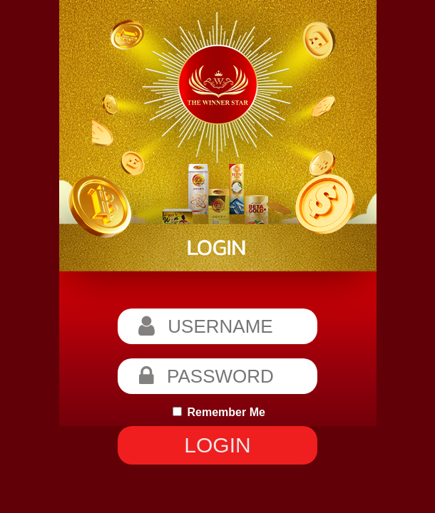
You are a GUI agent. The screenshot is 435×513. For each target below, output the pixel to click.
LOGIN (217, 445)
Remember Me (219, 412)
